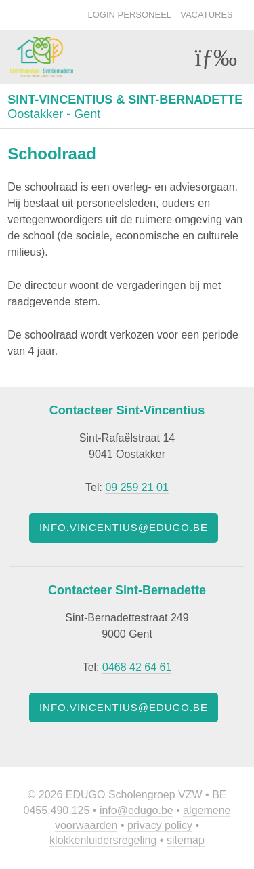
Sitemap (186, 840)
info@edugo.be (136, 810)
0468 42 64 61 (136, 667)
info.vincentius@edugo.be (123, 527)
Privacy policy (159, 825)
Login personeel (129, 14)
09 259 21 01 (136, 487)
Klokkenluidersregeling (102, 840)
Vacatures (206, 14)
